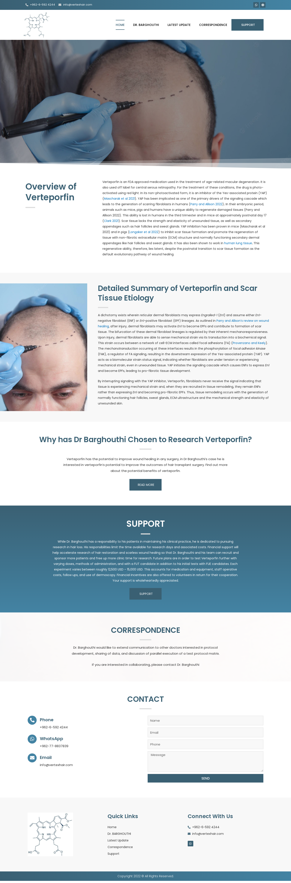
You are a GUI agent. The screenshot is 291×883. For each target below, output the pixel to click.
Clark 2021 (111, 221)
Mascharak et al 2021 (119, 198)
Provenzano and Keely (249, 343)
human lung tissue (238, 243)
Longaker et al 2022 (143, 232)
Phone (48, 719)
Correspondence (213, 25)
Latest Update (179, 25)
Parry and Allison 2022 (206, 204)
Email (47, 757)
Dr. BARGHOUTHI (146, 25)
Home (120, 25)
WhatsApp (54, 738)
